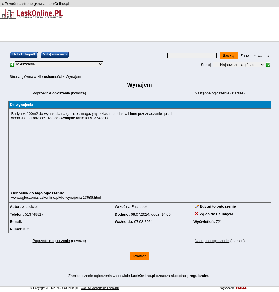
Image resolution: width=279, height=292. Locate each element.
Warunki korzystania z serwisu (100, 288)
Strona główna (21, 76)
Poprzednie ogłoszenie (51, 93)
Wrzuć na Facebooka (132, 206)
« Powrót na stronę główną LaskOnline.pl (35, 3)
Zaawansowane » (255, 55)
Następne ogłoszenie (212, 93)
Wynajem (73, 76)
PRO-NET (242, 288)
